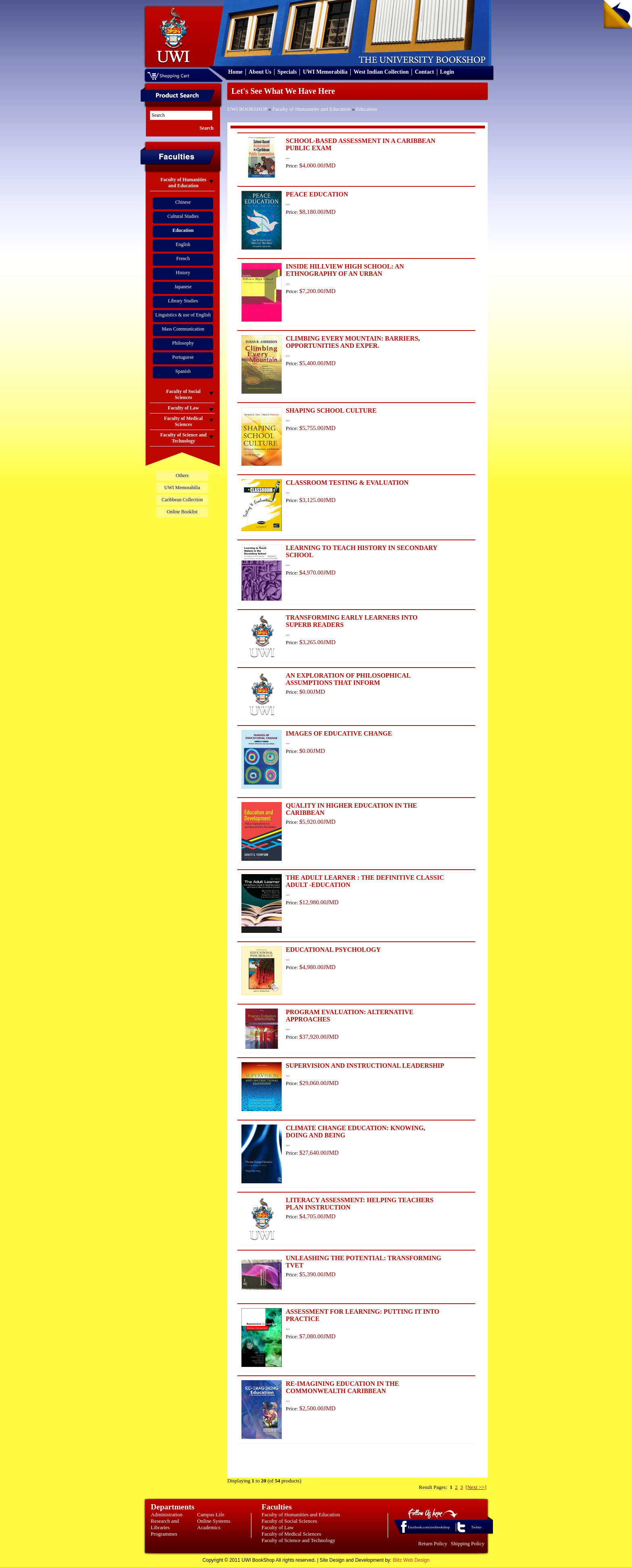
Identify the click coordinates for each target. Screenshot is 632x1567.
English (183, 244)
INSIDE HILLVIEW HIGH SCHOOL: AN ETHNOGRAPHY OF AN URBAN (345, 270)
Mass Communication (183, 329)
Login (447, 72)
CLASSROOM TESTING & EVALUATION (347, 482)
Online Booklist (182, 512)
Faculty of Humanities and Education (311, 109)
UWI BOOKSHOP (247, 109)
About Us (260, 72)
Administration (167, 1514)
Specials (287, 72)
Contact (424, 72)
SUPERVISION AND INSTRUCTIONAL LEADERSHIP (365, 1065)
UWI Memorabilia (325, 72)
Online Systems (213, 1521)
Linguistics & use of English (182, 315)
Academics (208, 1527)
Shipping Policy (467, 1543)
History (183, 272)
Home (235, 72)
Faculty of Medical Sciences (291, 1534)
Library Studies (183, 301)
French (182, 258)
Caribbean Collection (182, 499)
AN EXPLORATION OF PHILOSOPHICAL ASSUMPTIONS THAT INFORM (348, 679)
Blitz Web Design (411, 1560)
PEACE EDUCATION (317, 194)
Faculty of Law (277, 1527)
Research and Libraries (165, 1524)
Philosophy (183, 343)
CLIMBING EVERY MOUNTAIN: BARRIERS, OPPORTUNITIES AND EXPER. (353, 342)
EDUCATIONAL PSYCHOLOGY (333, 949)
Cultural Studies (183, 216)
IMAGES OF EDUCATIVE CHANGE (339, 733)
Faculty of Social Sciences (289, 1521)
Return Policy (432, 1543)
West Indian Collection (381, 72)
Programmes (164, 1534)
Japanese (183, 286)
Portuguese (182, 357)
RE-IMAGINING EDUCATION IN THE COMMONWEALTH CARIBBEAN (342, 1387)
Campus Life (211, 1514)
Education (366, 109)
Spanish (183, 371)
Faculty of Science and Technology (298, 1540)
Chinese (183, 202)
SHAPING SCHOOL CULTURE (331, 410)
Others (182, 475)
